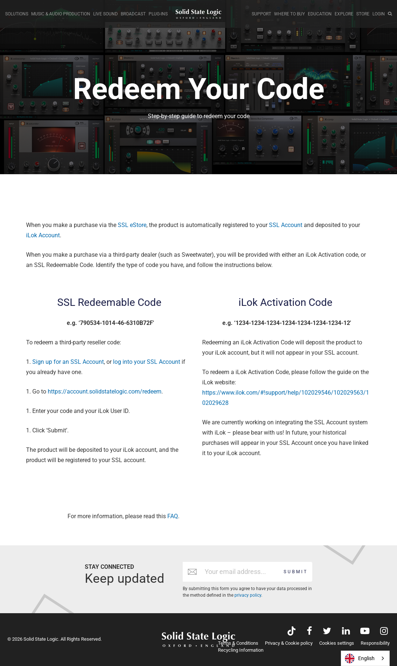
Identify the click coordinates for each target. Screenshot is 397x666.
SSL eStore (132, 225)
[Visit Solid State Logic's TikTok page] (291, 632)
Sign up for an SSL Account (68, 361)
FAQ (172, 516)
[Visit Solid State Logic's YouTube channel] (364, 632)
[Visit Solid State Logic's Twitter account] (327, 632)
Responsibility (375, 643)
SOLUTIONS (16, 14)
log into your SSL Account (146, 361)
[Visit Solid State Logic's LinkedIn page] (346, 632)
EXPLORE (344, 14)
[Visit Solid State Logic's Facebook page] (309, 632)
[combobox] (365, 658)
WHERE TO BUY (289, 14)
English (360, 658)
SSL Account (285, 225)
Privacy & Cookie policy (289, 643)
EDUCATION (320, 14)
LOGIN (378, 14)
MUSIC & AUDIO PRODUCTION (60, 14)
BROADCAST (133, 14)
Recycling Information (240, 650)
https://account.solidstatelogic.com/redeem (104, 391)
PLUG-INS (158, 14)
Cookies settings (336, 643)
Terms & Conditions (238, 643)
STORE (362, 14)
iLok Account (43, 235)
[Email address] (240, 572)
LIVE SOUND (105, 14)
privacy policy (247, 595)
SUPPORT (261, 14)
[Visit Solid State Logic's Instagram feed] (384, 632)
